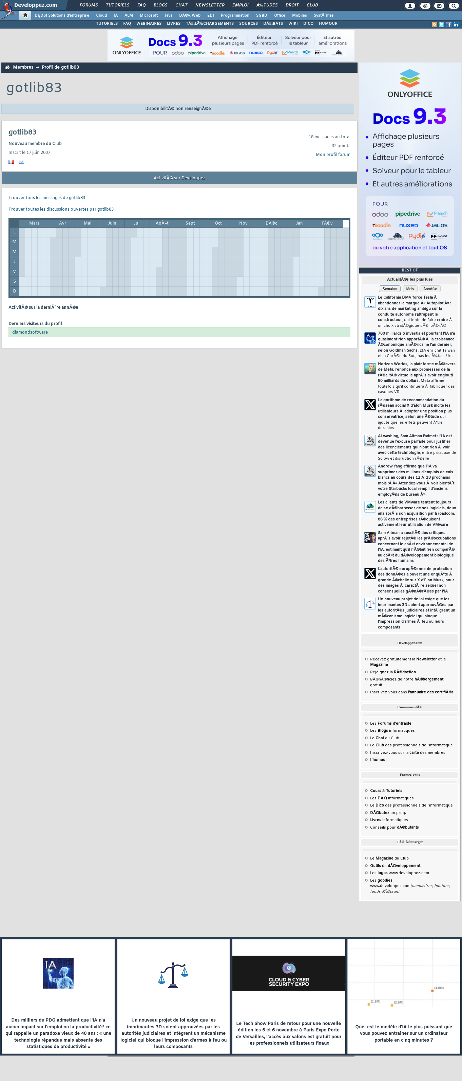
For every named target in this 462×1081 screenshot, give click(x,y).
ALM (128, 15)
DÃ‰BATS (273, 23)
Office (279, 15)
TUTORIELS (107, 23)
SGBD (261, 15)
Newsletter (210, 5)
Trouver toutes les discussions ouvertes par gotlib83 (61, 209)
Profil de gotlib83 (60, 67)
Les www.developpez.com (399, 873)
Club (312, 5)
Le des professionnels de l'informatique (411, 745)
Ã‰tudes (267, 5)
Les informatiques (392, 730)
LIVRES (173, 23)
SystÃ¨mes (324, 15)
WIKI (293, 23)
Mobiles (299, 15)
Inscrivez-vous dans (412, 692)
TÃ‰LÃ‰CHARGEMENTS (210, 23)
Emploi (240, 5)
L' (378, 760)
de (395, 866)
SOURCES (248, 23)
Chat (181, 5)
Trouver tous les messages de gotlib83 (46, 198)
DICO (308, 23)
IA (116, 15)
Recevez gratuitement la (403, 659)
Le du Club (389, 858)
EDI (210, 15)
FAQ (141, 5)
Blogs (160, 5)
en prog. (388, 813)
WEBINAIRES (148, 23)
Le (377, 738)
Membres (23, 67)
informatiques (389, 820)
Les (390, 723)
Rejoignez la (393, 672)
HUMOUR (328, 23)
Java (168, 15)
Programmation (235, 15)
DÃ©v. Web (189, 15)
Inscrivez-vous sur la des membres (407, 752)
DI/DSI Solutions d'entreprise (62, 15)
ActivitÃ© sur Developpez (179, 178)
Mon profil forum (333, 155)
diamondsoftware (30, 332)
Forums (88, 5)
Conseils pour (394, 827)
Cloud (101, 15)
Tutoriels (117, 5)
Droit (292, 5)
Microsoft (149, 15)
